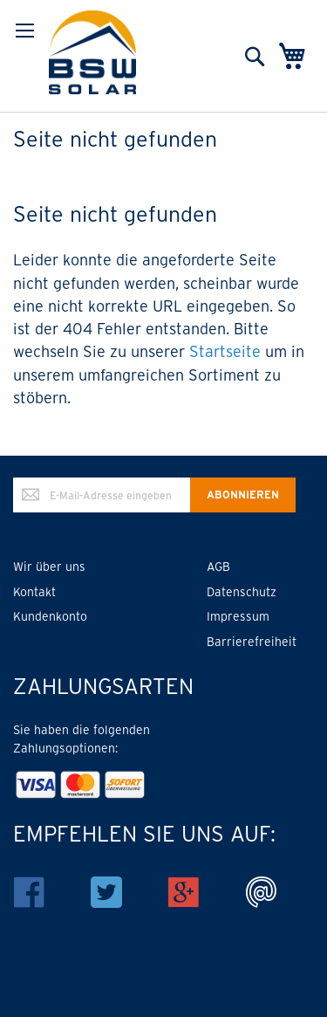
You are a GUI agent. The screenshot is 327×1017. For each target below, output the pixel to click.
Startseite (225, 351)
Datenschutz (241, 592)
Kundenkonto (50, 616)
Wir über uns (49, 567)
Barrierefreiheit (251, 642)
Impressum (238, 616)
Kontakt (34, 592)
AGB (218, 567)
